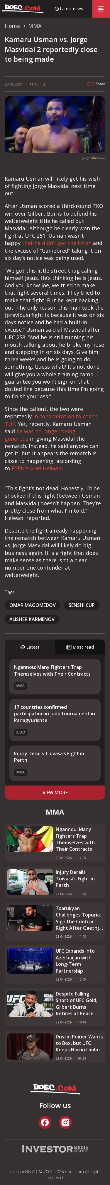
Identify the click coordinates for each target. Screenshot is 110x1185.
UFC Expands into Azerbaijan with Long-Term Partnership (75, 961)
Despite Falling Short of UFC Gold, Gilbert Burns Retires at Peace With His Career (76, 1004)
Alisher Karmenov (32, 619)
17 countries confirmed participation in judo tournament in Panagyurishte (54, 714)
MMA (20, 685)
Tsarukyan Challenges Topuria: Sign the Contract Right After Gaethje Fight (79, 918)
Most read (80, 647)
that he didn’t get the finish (57, 242)
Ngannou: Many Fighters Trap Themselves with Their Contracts (52, 670)
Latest (30, 647)
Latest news (71, 8)
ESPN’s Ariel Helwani (37, 468)
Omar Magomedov (32, 605)
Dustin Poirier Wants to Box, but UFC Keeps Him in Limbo (79, 1043)
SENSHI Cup (82, 605)
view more (55, 792)
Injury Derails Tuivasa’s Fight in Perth (75, 879)
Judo (20, 732)
